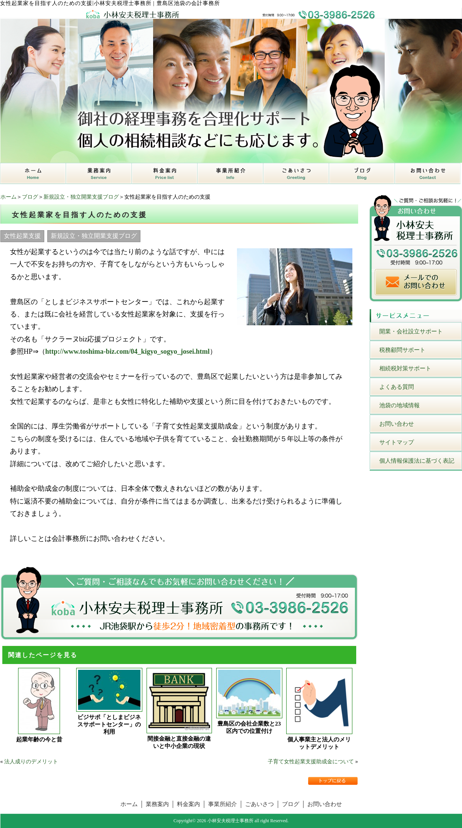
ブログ (30, 197)
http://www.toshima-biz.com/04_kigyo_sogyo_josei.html (127, 351)
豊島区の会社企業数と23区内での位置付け (249, 727)
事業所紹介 (222, 804)
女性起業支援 (22, 236)
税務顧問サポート (402, 350)
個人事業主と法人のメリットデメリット (319, 743)
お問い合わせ (396, 424)
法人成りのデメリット (31, 761)
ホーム (8, 197)
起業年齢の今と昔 (39, 739)
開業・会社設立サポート (411, 331)
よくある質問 (396, 387)
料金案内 (188, 804)
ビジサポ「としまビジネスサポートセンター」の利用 (109, 724)
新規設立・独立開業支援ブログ (81, 197)
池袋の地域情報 (399, 405)
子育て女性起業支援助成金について (311, 761)
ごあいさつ (259, 804)
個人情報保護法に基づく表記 (416, 461)
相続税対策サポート (405, 368)
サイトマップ (396, 442)
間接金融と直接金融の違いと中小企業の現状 (179, 742)
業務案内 (157, 804)
